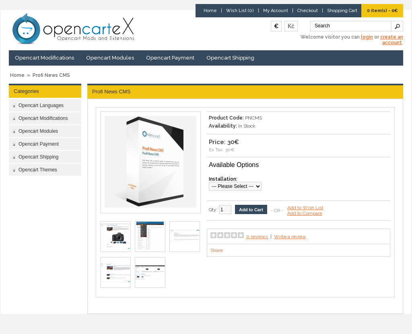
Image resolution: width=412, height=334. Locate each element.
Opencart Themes (38, 170)
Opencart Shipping (230, 58)
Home (210, 10)
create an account (391, 39)
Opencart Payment (170, 58)
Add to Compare (304, 213)
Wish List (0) (240, 10)
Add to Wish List (305, 207)
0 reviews (257, 236)
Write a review (290, 236)
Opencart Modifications (44, 58)
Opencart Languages (41, 105)
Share (216, 250)
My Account (275, 10)
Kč (291, 26)
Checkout (307, 10)
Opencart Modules (110, 58)
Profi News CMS (51, 75)
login (367, 37)
